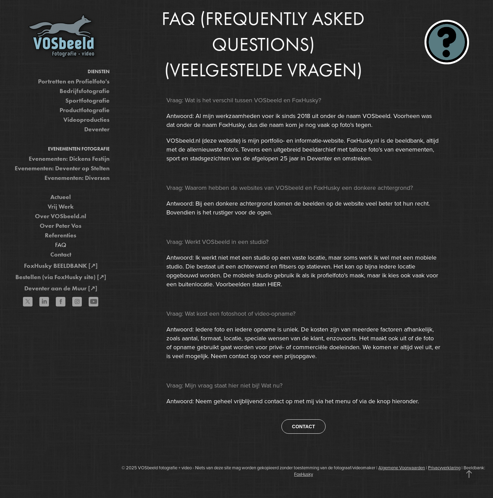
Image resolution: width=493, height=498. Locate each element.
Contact (60, 254)
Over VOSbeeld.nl (60, 216)
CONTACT (303, 426)
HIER (274, 284)
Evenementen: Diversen (77, 178)
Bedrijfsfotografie (85, 91)
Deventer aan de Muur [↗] (60, 288)
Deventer (97, 129)
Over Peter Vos (60, 226)
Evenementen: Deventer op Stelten (62, 168)
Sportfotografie (87, 100)
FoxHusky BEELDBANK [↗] (61, 266)
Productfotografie (85, 110)
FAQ (60, 245)
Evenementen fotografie (79, 149)
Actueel (60, 197)
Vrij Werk (61, 206)
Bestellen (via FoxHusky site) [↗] (60, 277)
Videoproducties (86, 119)
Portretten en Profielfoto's (74, 81)
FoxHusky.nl (363, 140)
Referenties (60, 235)
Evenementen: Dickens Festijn (69, 158)
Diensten (99, 72)
